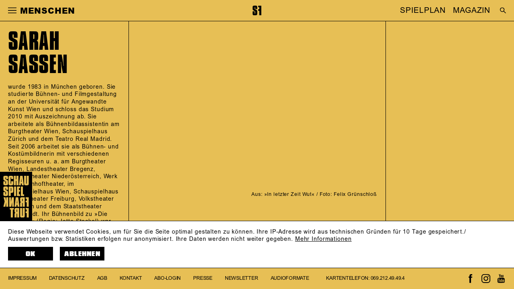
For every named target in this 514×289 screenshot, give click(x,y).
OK (31, 253)
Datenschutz (66, 278)
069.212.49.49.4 (388, 278)
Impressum (22, 278)
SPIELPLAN (423, 10)
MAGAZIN (471, 10)
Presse (202, 278)
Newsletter (241, 278)
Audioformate (290, 278)
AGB (102, 278)
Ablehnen (82, 253)
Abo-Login (167, 278)
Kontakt (131, 278)
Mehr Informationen (323, 239)
